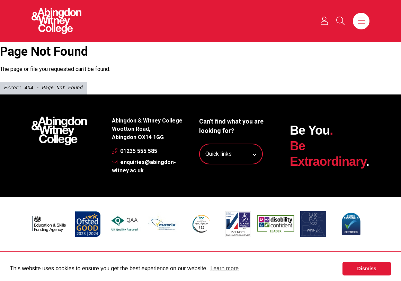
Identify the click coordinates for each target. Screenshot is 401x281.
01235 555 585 (134, 151)
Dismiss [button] (366, 268)
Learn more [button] (224, 268)
